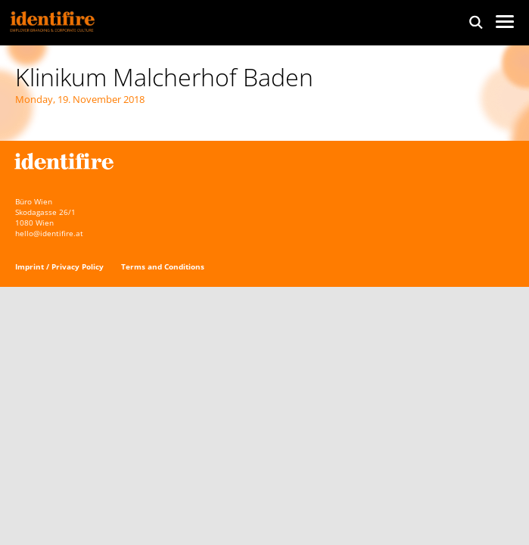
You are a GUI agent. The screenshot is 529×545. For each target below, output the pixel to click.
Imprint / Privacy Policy (59, 266)
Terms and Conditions (162, 266)
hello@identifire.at (49, 233)
